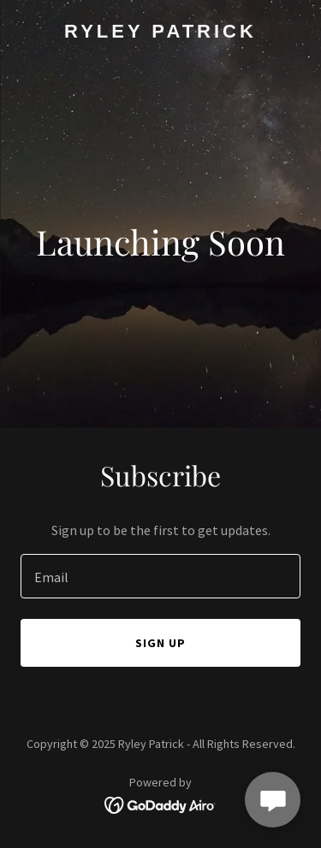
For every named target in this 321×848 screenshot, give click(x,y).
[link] (160, 32)
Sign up (160, 643)
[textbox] (160, 576)
